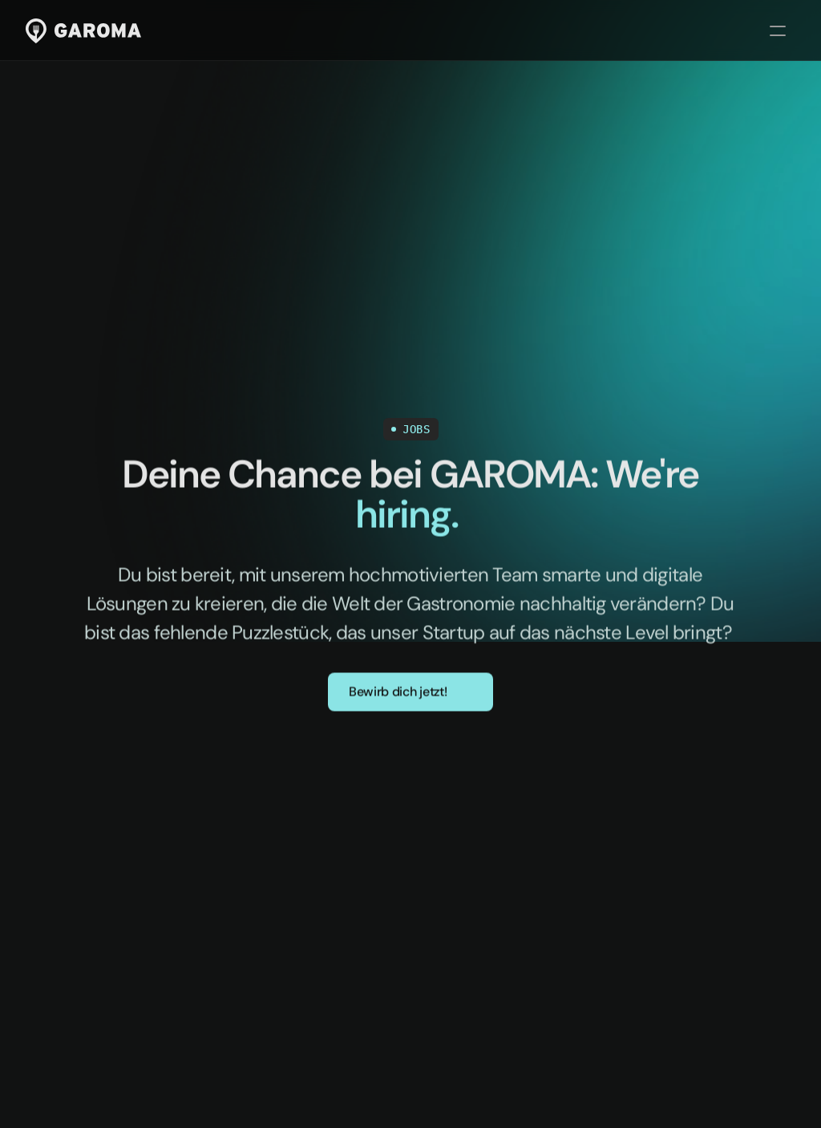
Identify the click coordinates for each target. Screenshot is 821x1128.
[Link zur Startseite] (83, 30)
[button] (410, 693)
